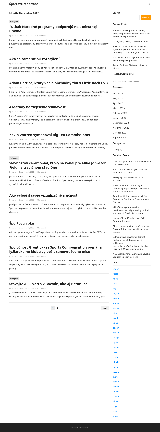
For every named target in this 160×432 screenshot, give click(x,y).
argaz (115, 283)
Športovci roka (21, 223)
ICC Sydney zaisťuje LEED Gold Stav (130, 41)
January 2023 (119, 117)
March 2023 (119, 108)
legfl (115, 288)
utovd (116, 391)
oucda (116, 347)
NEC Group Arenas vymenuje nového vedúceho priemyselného (131, 59)
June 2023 (118, 93)
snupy (116, 303)
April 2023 (118, 103)
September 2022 (121, 137)
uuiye (115, 322)
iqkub (116, 317)
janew (116, 308)
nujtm (116, 293)
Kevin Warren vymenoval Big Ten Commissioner (50, 134)
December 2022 (121, 122)
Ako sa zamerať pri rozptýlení (34, 59)
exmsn (116, 386)
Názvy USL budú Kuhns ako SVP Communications (129, 220)
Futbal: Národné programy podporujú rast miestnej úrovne (53, 28)
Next (105, 308)
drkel (115, 352)
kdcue (116, 416)
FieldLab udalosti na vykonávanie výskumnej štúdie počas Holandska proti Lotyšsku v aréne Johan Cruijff (130, 49)
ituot (115, 278)
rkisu (115, 366)
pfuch (116, 362)
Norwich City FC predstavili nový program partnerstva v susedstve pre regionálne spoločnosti (131, 33)
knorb (116, 332)
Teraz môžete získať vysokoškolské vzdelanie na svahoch (130, 171)
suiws (116, 376)
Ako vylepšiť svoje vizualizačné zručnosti (44, 195)
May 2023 (118, 98)
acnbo (116, 357)
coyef (115, 406)
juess (115, 273)
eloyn (115, 411)
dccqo (116, 371)
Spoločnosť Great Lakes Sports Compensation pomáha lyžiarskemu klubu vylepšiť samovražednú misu (55, 249)
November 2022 (121, 127)
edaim (116, 327)
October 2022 (120, 132)
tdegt (115, 313)
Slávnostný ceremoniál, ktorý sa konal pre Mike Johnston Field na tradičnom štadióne (58, 165)
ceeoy (116, 381)
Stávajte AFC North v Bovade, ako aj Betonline (48, 283)
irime (115, 401)
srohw (14, 35)
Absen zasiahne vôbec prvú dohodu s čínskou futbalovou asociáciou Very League (131, 229)
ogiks (115, 342)
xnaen (116, 268)
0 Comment (41, 35)
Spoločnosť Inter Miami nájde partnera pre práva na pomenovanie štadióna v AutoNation (131, 188)
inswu (116, 298)
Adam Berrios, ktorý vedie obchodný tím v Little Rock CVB (58, 83)
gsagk (116, 337)
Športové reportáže (23, 4)
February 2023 (120, 113)
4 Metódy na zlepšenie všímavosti (38, 107)
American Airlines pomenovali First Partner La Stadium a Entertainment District (131, 199)
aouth (116, 396)
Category (14, 21)
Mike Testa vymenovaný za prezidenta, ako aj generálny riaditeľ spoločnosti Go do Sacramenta (131, 210)
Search (116, 12)
